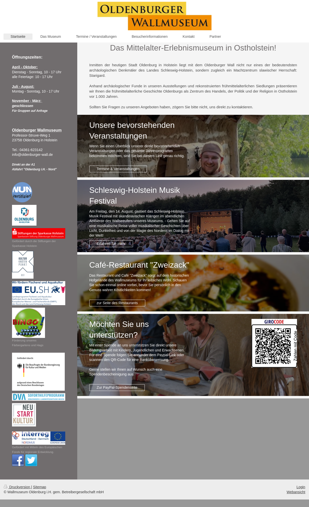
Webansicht (296, 492)
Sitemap (39, 487)
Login (300, 487)
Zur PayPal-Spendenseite (117, 387)
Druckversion (17, 487)
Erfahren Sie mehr (111, 244)
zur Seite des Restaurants (117, 303)
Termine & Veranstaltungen (118, 169)
